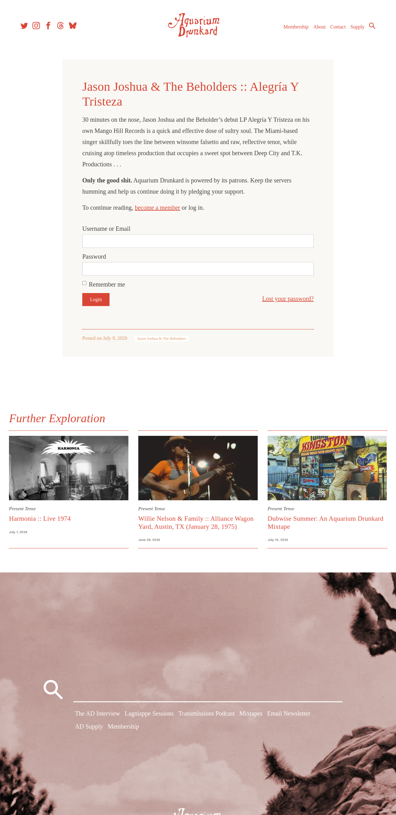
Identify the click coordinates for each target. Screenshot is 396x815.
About (318, 27)
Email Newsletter (288, 714)
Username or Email (106, 228)
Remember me (107, 284)
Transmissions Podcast (207, 714)
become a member (157, 207)
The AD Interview (97, 714)
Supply (357, 27)
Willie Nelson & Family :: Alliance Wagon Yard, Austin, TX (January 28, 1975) (196, 522)
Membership (295, 27)
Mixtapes (250, 714)
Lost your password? (288, 298)
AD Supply (89, 727)
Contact (337, 27)
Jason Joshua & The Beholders (161, 338)
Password (94, 256)
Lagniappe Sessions (149, 714)
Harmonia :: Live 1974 (40, 518)
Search (371, 26)
